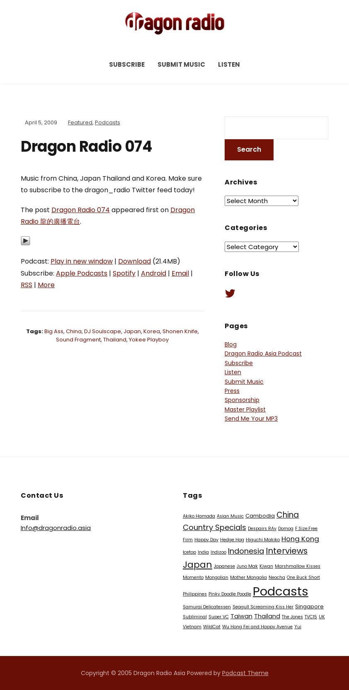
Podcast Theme (245, 673)
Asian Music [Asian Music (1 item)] (230, 516)
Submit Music (181, 64)
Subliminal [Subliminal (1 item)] (195, 617)
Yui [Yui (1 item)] (297, 627)
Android (153, 273)
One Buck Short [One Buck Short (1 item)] (303, 577)
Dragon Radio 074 (80, 210)
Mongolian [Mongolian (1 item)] (216, 577)
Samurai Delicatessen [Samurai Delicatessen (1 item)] (207, 607)
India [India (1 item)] (203, 552)
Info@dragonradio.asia (56, 527)
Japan (132, 331)
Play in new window (82, 261)
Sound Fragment (78, 340)
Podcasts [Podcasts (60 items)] (280, 591)
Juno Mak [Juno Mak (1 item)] (247, 566)
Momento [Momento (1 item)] (193, 577)
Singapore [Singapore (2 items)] (309, 606)
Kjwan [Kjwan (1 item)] (266, 566)
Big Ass (53, 331)
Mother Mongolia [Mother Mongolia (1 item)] (248, 577)
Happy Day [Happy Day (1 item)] (206, 540)
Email (180, 273)
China (74, 331)
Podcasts (107, 122)
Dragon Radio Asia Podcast (263, 353)
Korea (151, 331)
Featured (80, 122)
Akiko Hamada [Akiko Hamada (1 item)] (199, 516)
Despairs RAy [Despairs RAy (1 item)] (262, 528)
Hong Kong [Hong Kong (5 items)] (300, 539)
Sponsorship (242, 400)
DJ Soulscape (102, 331)
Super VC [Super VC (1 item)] (218, 617)
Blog (231, 344)
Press (232, 391)
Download (134, 261)
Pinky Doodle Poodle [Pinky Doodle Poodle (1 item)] (229, 594)
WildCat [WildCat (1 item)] (212, 627)
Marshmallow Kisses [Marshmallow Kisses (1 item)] (297, 566)
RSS (26, 285)
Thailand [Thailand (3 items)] (267, 616)
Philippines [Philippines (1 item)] (195, 594)
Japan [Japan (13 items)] (197, 565)
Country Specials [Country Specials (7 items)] (214, 527)
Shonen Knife (180, 331)
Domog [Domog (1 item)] (285, 528)
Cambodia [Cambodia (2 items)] (260, 516)
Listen (229, 64)
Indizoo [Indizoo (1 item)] (218, 552)
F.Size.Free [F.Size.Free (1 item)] (306, 528)
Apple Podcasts (81, 273)
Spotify (124, 273)
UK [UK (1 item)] (322, 617)
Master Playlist (245, 409)
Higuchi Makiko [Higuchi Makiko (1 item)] (263, 540)
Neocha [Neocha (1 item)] (277, 577)
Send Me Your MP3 (251, 418)
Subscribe (127, 64)
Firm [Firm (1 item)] (188, 540)
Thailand (114, 340)
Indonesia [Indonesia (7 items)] (246, 551)
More (46, 285)
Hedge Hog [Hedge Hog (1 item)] (232, 540)
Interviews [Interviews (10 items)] (287, 551)
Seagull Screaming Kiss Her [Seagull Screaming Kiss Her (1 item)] (263, 607)
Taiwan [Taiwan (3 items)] (241, 616)
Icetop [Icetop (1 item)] (189, 552)
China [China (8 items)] (287, 515)
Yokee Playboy (149, 340)
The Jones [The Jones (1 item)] (292, 617)
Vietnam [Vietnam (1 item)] (192, 627)
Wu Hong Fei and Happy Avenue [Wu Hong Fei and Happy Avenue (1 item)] (257, 627)
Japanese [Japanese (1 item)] (224, 566)
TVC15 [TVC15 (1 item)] (311, 617)
